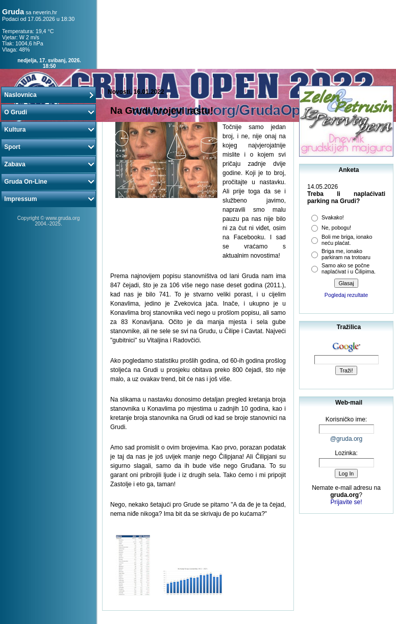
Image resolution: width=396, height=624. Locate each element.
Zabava (48, 164)
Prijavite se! (346, 502)
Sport (48, 147)
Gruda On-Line (48, 181)
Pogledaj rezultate (346, 295)
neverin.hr (45, 12)
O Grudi (48, 112)
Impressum (48, 199)
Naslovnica (48, 94)
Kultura (48, 129)
